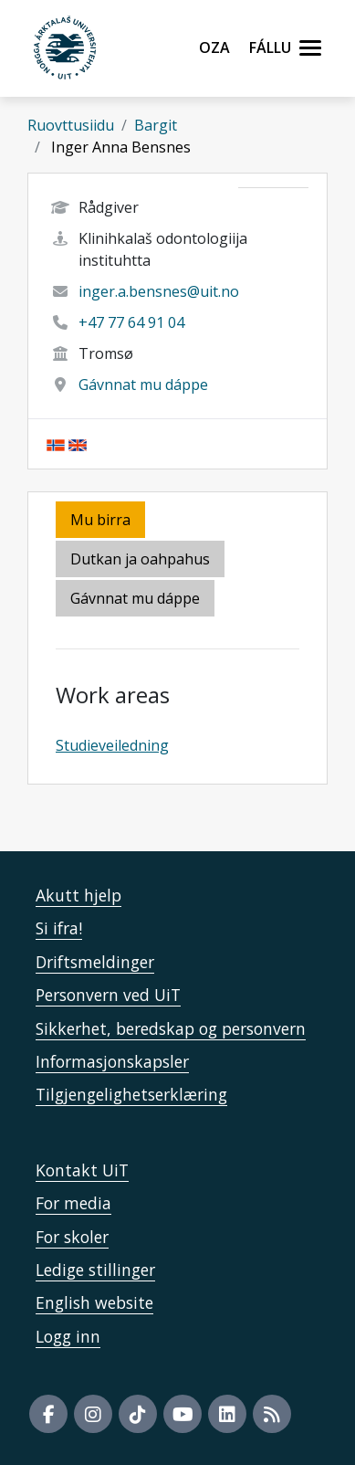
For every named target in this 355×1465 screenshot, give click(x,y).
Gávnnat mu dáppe (143, 384)
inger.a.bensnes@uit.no (158, 291)
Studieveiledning (112, 745)
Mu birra (100, 520)
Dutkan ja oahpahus (140, 559)
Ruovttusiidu (70, 125)
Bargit (155, 125)
